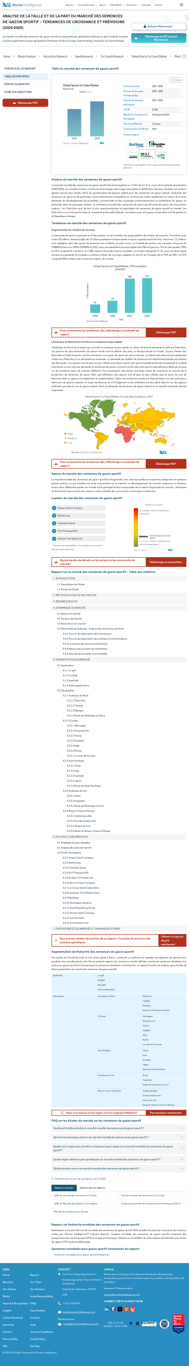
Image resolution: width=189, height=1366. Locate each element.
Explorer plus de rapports (92, 1187)
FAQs (33, 1303)
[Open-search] (182, 5)
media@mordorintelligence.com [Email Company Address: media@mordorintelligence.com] (80, 1323)
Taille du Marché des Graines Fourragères (76, 1203)
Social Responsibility (41, 1296)
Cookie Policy (37, 1339)
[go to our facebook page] (113, 1309)
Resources (132, 5)
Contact (158, 5)
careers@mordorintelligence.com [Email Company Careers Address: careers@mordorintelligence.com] (122, 1294)
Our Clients (9, 1289)
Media (6, 1296)
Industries (146, 5)
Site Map (35, 1346)
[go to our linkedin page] (106, 1309)
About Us (8, 1282)
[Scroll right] (184, 56)
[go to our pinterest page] (126, 1309)
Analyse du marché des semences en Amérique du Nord (150, 1203)
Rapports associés (64, 1187)
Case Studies (37, 1310)
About (102, 5)
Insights (7, 1310)
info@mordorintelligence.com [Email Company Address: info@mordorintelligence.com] (79, 1312)
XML (5, 1346)
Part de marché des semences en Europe (143, 1195)
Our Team (36, 1282)
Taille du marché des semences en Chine (75, 1195)
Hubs (33, 1324)
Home (6, 1275)
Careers (7, 1331)
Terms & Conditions (41, 1331)
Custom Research (86, 5)
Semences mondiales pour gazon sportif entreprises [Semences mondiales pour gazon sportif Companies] (81, 1254)
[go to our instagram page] (133, 1309)
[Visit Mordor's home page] (22, 4)
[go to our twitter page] (120, 1309)
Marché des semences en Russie (71, 1211)
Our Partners (37, 1289)
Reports (70, 5)
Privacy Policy (10, 1339)
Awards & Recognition (15, 1303)
